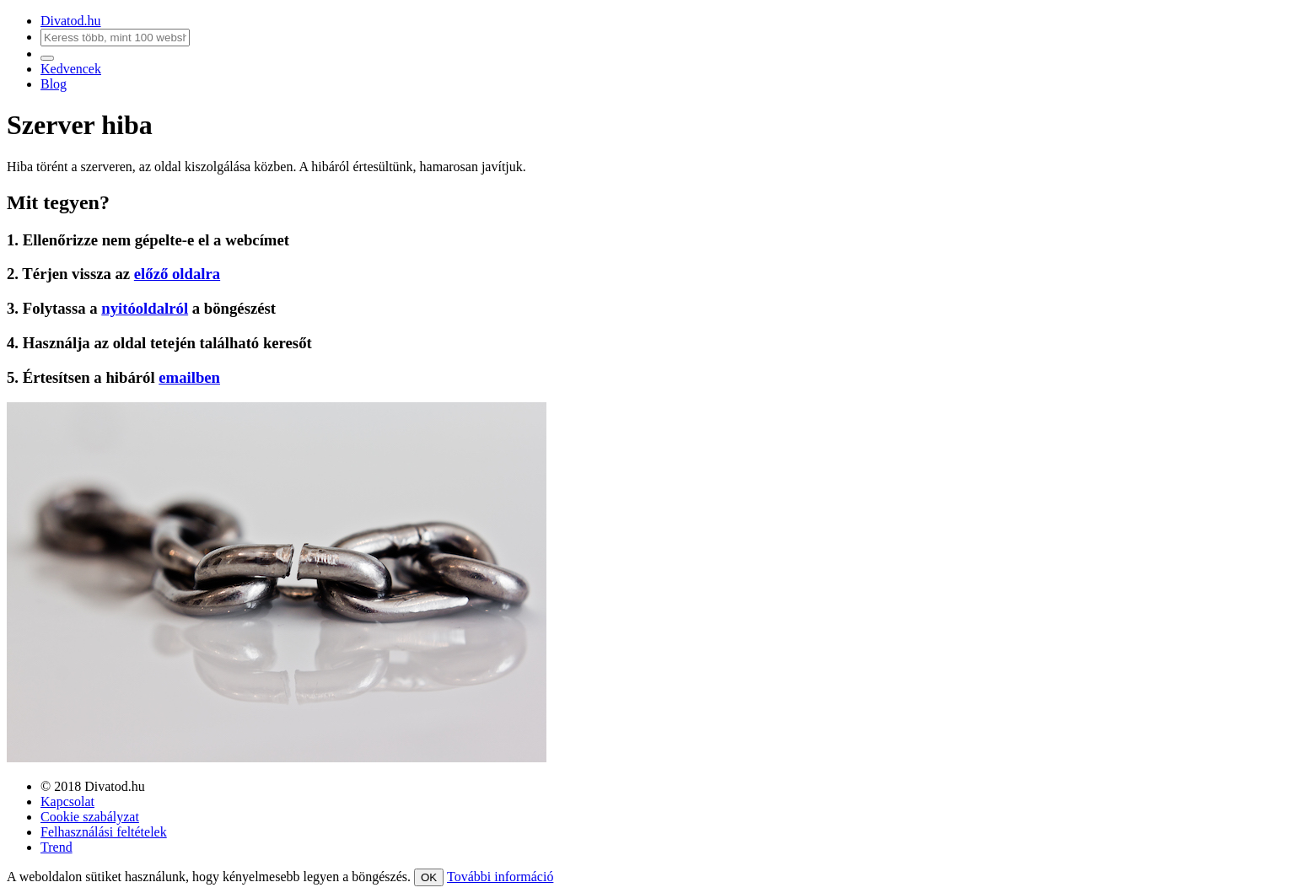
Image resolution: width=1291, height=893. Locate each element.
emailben (189, 377)
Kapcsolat (67, 801)
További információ (500, 876)
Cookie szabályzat (89, 817)
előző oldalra (177, 273)
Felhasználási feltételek (103, 832)
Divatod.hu (70, 20)
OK (429, 877)
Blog (53, 84)
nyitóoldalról (144, 308)
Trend (56, 847)
